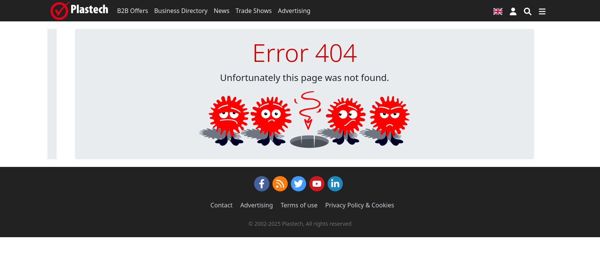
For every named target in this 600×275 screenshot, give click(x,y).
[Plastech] (79, 11)
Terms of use (299, 205)
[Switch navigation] (542, 10)
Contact (221, 205)
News (221, 10)
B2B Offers (132, 10)
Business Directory (181, 10)
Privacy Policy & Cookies (359, 205)
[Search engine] (527, 10)
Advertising (294, 10)
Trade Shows (254, 10)
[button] (513, 10)
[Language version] (498, 10)
